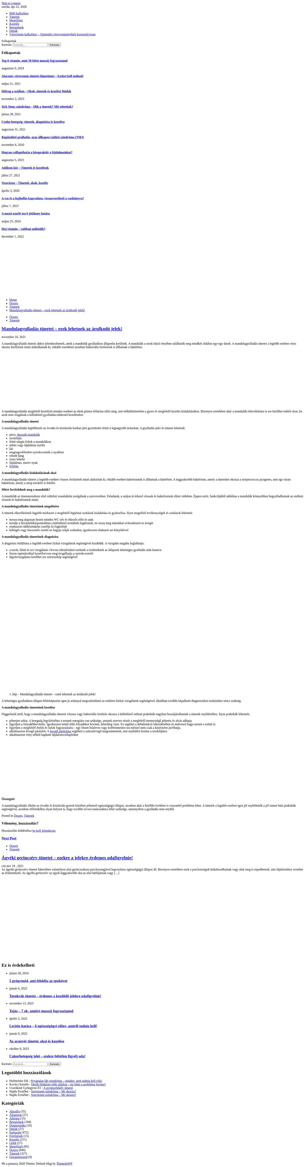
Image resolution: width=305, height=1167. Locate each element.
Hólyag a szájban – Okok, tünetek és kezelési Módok (36, 91)
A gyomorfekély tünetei (58, 1088)
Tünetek (14, 16)
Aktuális (14, 1111)
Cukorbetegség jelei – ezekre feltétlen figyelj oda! (47, 1056)
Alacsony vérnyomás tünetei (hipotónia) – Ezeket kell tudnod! (42, 76)
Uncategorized (18, 1157)
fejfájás (13, 466)
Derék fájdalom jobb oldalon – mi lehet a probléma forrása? (68, 1084)
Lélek (12, 1143)
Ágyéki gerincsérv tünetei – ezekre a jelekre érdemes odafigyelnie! (67, 857)
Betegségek (16, 27)
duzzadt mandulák (28, 434)
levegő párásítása (60, 731)
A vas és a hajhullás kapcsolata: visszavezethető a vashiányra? (43, 198)
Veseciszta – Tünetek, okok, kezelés (25, 183)
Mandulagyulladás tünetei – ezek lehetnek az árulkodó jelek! (62, 328)
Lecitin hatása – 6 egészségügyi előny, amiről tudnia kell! (53, 1026)
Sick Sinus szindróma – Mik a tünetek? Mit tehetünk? (37, 106)
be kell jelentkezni (43, 830)
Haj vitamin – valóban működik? (24, 229)
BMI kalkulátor (19, 13)
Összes (13, 317)
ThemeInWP (64, 1163)
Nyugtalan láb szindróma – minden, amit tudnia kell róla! (66, 1081)
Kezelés (14, 24)
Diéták (13, 31)
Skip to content (11, 3)
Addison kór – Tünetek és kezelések (25, 167)
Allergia (14, 1118)
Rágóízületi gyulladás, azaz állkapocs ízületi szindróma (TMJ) (43, 137)
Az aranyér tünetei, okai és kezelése (36, 1041)
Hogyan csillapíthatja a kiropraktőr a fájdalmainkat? (37, 152)
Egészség (15, 1132)
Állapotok (15, 1115)
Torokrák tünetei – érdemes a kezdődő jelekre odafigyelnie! (55, 996)
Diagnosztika (17, 1125)
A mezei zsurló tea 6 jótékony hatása (26, 213)
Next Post (9, 838)
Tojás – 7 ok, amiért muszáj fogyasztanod (41, 1011)
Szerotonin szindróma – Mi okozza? (53, 1091)
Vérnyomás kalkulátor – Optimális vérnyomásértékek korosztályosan (52, 34)
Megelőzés (16, 20)
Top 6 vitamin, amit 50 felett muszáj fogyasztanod (34, 60)
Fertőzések (16, 1136)
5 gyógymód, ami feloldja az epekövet (38, 981)
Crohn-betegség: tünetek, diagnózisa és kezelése (33, 121)
